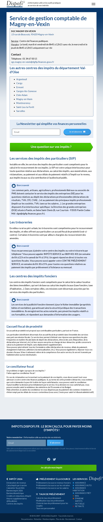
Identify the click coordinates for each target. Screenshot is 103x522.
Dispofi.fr (53, 516)
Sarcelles (20, 111)
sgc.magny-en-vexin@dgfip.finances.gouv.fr (32, 62)
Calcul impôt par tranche (17, 485)
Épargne (78, 498)
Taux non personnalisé (45, 508)
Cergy (19, 83)
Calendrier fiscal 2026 (15, 488)
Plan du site (60, 519)
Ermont (20, 87)
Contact (79, 519)
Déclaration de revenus (16, 483)
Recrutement (70, 519)
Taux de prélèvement (50, 494)
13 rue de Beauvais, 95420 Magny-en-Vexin (32, 34)
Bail (76, 496)
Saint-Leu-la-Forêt (25, 107)
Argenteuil (21, 79)
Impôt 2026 (14, 479)
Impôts (77, 501)
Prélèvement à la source (53, 479)
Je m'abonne (77, 131)
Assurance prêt (82, 493)
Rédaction (37, 519)
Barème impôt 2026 (15, 491)
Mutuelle (78, 504)
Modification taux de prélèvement (50, 501)
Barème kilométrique (15, 493)
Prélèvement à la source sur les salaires (52, 488)
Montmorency (23, 103)
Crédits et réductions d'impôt (19, 496)
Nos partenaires (27, 519)
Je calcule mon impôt (51, 467)
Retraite (78, 506)
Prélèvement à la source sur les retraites (53, 485)
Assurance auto (82, 485)
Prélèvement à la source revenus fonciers (53, 483)
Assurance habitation (79, 489)
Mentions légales (49, 519)
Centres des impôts (15, 504)
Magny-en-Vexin (24, 99)
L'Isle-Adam (22, 95)
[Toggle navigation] (93, 4)
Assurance (79, 483)
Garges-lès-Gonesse (26, 91)
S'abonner (55, 442)
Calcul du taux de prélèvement (48, 498)
